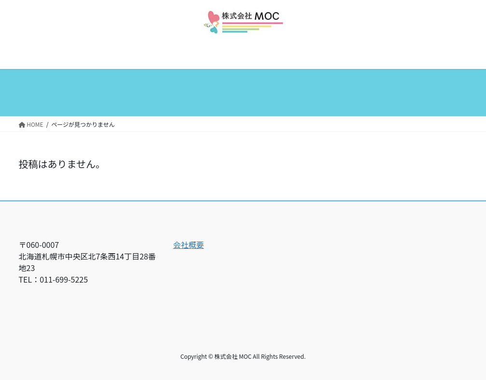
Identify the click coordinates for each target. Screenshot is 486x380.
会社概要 (188, 244)
